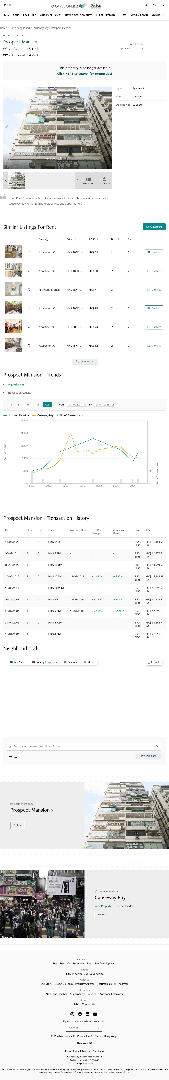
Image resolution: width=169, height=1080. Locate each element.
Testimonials (104, 983)
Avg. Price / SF (16, 384)
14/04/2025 (12, 541)
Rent (62, 963)
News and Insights (56, 993)
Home (3, 27)
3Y (19, 404)
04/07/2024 (12, 553)
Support (84, 1000)
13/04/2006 (12, 634)
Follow (17, 825)
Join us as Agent (93, 973)
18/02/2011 (12, 587)
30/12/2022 (12, 564)
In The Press (121, 983)
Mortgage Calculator (111, 993)
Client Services (84, 959)
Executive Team (63, 983)
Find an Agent (74, 973)
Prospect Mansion (61, 27)
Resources (84, 990)
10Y (37, 404)
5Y (28, 404)
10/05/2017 (12, 576)
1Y (10, 404)
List (89, 963)
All (47, 404)
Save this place (148, 756)
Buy (54, 963)
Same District (154, 226)
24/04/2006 (12, 622)
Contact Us (88, 1004)
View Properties (104, 906)
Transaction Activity (19, 392)
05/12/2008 (12, 599)
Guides (92, 993)
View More (84, 361)
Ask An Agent (77, 993)
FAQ (76, 1004)
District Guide (124, 906)
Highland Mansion (50, 290)
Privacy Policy (72, 1051)
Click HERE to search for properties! (84, 74)
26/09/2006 (12, 610)
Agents (84, 969)
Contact (154, 252)
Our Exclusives (75, 963)
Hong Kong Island (20, 27)
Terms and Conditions (93, 1051)
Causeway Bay (40, 27)
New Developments (105, 963)
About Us (84, 979)
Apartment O (47, 252)
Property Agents (84, 983)
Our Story (46, 983)
